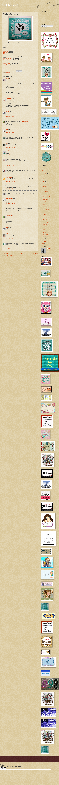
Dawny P (7, 184)
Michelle (7, 135)
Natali (7, 158)
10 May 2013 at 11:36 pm (10, 154)
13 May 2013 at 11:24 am (10, 181)
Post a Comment (8, 248)
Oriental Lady (45, 229)
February (44, 239)
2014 (43, 168)
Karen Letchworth (9, 98)
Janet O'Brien (8, 242)
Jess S (7, 233)
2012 (43, 243)
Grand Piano (45, 224)
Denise (7, 78)
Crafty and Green (9, 215)
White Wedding (45, 191)
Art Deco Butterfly (46, 209)
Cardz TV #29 (5, 59)
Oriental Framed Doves (47, 183)
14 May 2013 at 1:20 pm (10, 212)
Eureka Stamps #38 (6, 65)
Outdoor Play (45, 188)
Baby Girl (44, 211)
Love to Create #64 (6, 54)
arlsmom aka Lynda (9, 198)
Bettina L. (8, 111)
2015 (43, 167)
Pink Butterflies (45, 207)
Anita (7, 143)
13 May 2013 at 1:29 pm (10, 188)
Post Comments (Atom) (11, 255)
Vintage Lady (45, 216)
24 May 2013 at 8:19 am (10, 246)
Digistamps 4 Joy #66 (7, 58)
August (44, 178)
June (44, 180)
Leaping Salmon (45, 202)
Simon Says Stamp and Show (8, 56)
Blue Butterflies (45, 201)
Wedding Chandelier (46, 196)
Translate (48, 27)
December (45, 171)
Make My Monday (6, 53)
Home (20, 253)
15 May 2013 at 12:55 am (10, 230)
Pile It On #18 (5, 52)
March (44, 238)
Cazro (7, 192)
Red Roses (45, 214)
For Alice (44, 194)
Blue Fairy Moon (45, 206)
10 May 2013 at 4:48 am (10, 116)
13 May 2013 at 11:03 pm (10, 195)
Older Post (35, 253)
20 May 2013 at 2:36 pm (10, 238)
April (44, 236)
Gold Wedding (45, 234)
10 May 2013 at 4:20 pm (10, 126)
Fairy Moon (45, 189)
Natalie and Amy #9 (6, 63)
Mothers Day (8, 72)
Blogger (34, 759)
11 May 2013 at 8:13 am (10, 165)
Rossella (7, 150)
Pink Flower (45, 204)
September (45, 176)
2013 (43, 170)
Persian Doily (45, 219)
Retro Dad (44, 186)
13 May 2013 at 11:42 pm (10, 203)
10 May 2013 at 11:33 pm (10, 147)
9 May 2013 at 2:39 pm (10, 88)
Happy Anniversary (46, 184)
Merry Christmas (45, 217)
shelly (7, 227)
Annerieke (8, 119)
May (44, 181)
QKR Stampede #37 (7, 48)
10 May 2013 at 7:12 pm (10, 139)
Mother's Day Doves (46, 222)
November (45, 173)
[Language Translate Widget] (47, 26)
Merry (7, 129)
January (44, 241)
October (44, 175)
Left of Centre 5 (6, 60)
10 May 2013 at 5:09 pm (10, 132)
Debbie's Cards (13, 5)
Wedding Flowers (46, 212)
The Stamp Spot (6, 64)
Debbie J (49, 248)
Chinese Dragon (45, 199)
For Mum (44, 232)
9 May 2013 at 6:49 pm (10, 95)
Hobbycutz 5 (5, 51)
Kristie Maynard (9, 177)
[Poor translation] (4, 768)
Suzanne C (8, 168)
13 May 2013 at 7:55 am (10, 173)
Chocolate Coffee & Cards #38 (8, 62)
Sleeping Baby (45, 227)
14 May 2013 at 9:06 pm (10, 223)
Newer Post (5, 253)
